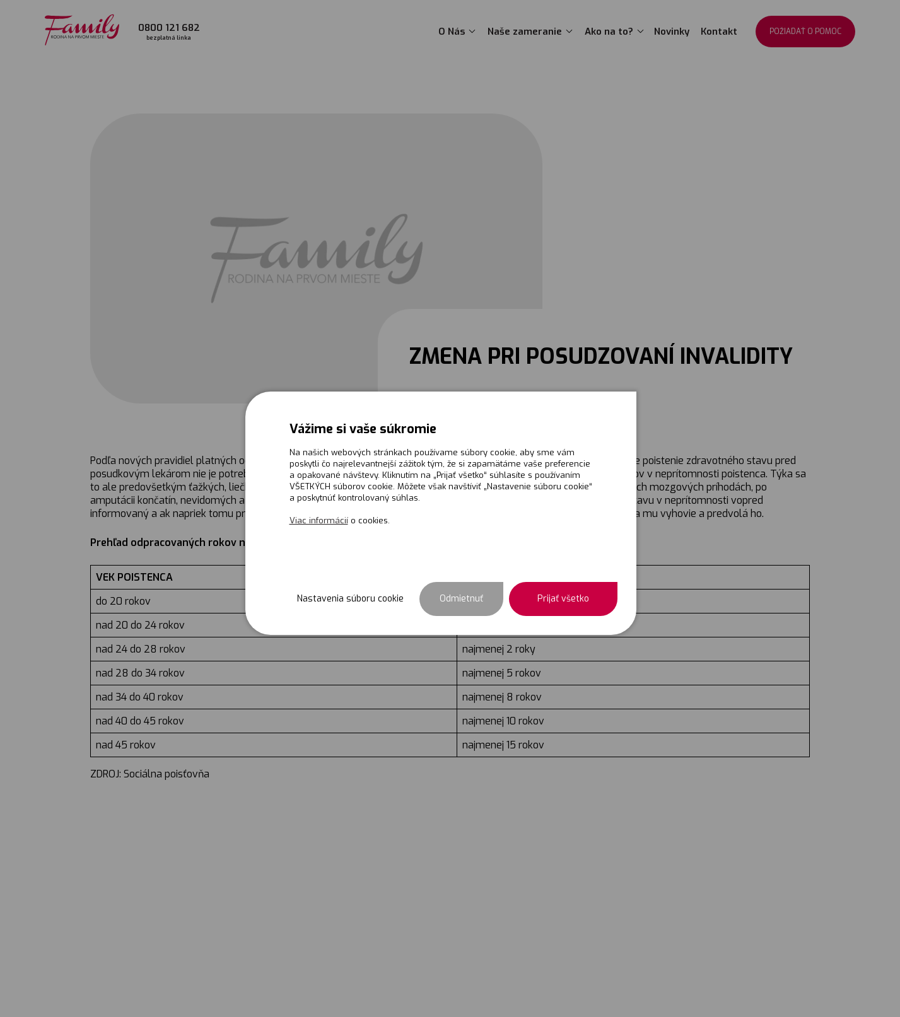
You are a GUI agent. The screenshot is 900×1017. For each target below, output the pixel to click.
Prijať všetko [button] (563, 599)
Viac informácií (318, 520)
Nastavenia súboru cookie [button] (350, 599)
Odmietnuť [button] (461, 599)
